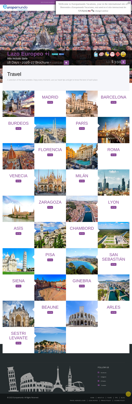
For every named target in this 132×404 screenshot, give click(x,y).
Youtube (102, 385)
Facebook (102, 373)
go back (55, 54)
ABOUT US (101, 397)
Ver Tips (50, 102)
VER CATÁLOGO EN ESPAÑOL (43, 2)
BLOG (123, 397)
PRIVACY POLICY (105, 400)
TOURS (110, 397)
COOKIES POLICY (119, 400)
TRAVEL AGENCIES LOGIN (75, 400)
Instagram (102, 377)
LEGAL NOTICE (92, 400)
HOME (93, 397)
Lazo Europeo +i (29, 54)
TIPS (116, 397)
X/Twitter (102, 381)
